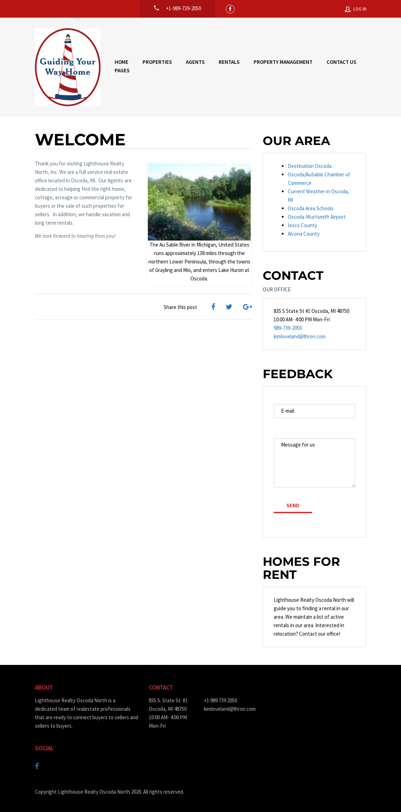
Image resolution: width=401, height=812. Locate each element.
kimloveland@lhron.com (300, 336)
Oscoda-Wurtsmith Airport (317, 216)
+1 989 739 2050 (220, 700)
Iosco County (302, 225)
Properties (157, 62)
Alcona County (304, 233)
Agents (195, 62)
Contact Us (341, 62)
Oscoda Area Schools (311, 208)
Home (121, 62)
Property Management (283, 62)
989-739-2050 (288, 328)
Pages (122, 70)
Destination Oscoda (310, 166)
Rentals (229, 62)
